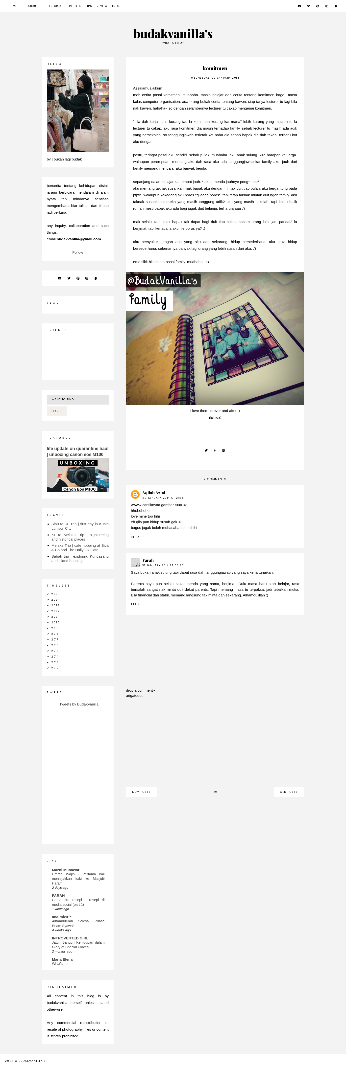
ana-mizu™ (62, 917)
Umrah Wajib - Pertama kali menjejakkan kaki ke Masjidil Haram (78, 878)
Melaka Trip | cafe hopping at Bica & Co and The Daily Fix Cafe (80, 547)
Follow (77, 252)
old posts (289, 792)
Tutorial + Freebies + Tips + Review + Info (84, 6)
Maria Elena (62, 959)
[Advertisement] (215, 745)
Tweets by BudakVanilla (79, 704)
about (33, 6)
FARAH (58, 895)
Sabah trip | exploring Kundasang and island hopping (80, 558)
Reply (135, 537)
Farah (148, 560)
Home (13, 6)
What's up (60, 964)
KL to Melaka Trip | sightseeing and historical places (80, 537)
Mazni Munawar (65, 870)
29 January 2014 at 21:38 (163, 498)
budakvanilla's (173, 33)
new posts (141, 792)
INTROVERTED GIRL (70, 938)
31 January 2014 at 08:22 (163, 565)
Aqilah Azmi (153, 492)
